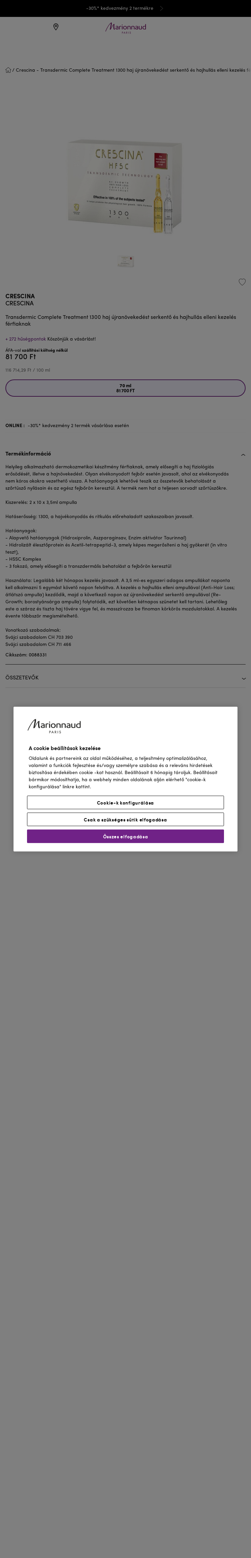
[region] (125, 778)
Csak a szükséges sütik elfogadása (125, 819)
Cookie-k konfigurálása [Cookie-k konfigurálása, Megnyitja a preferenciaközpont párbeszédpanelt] (125, 802)
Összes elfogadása (125, 836)
